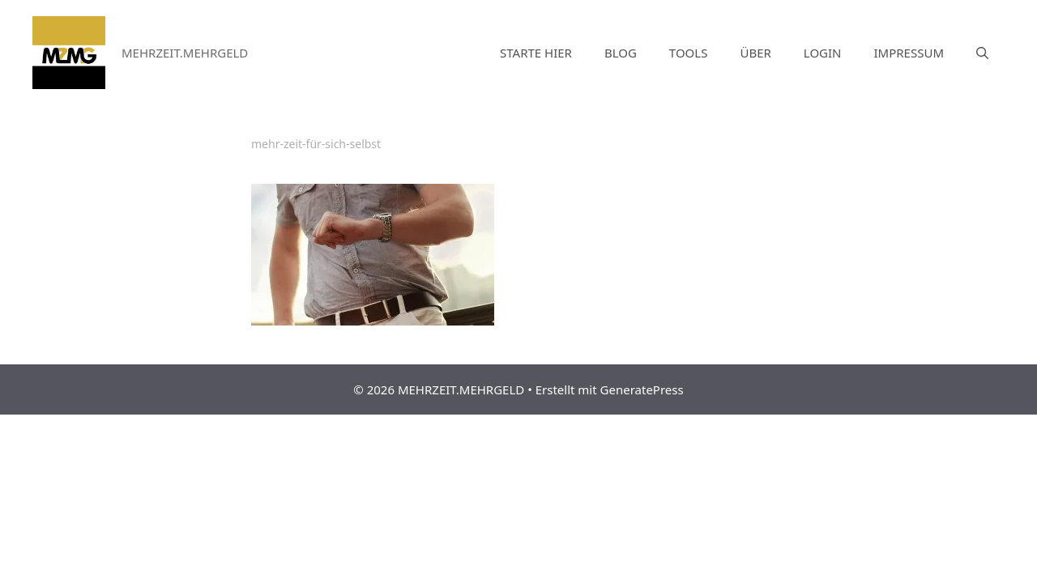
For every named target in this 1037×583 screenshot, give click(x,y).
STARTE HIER (536, 53)
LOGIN (823, 53)
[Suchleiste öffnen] (982, 52)
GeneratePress (642, 389)
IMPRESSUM (909, 53)
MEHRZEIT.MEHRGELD (185, 53)
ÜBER (755, 53)
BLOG (620, 53)
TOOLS (688, 53)
